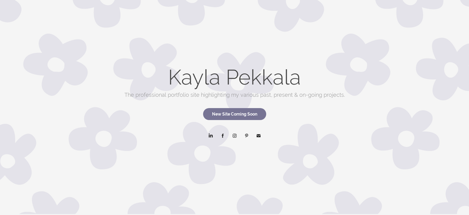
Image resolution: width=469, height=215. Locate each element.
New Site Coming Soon (234, 114)
